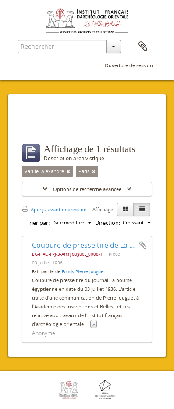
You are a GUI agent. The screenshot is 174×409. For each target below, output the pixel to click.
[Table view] (141, 209)
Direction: (107, 223)
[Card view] (125, 209)
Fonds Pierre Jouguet (83, 271)
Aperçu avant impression (54, 209)
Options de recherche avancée (87, 189)
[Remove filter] (68, 171)
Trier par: (38, 223)
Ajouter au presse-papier (142, 245)
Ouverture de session (129, 65)
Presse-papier (143, 47)
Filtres (41, 126)
